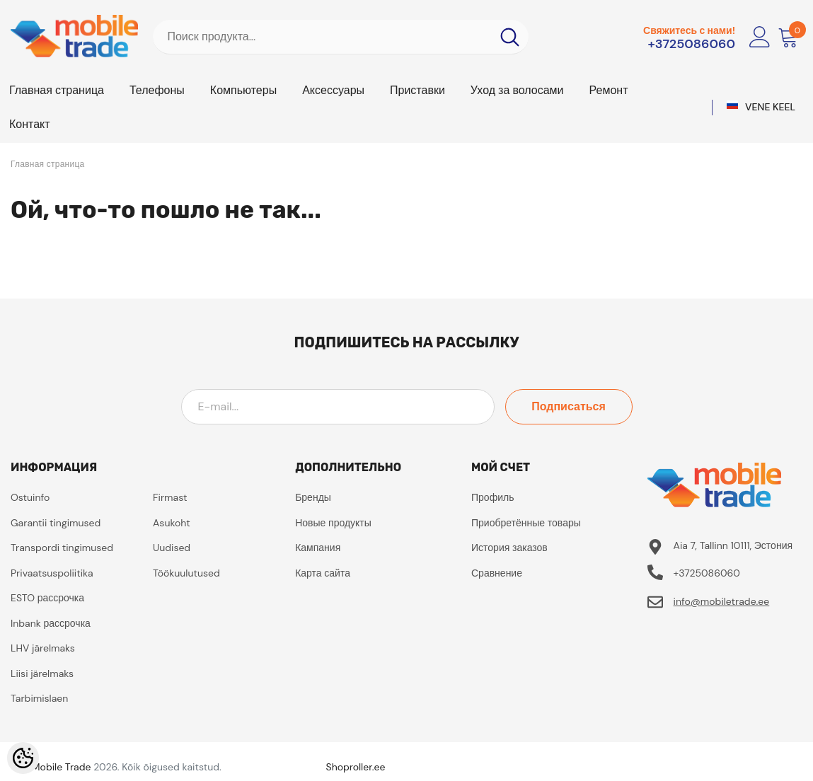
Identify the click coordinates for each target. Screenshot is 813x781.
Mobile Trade (61, 766)
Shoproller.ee (356, 766)
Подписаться (568, 406)
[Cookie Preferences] (23, 758)
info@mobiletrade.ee (722, 601)
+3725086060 (692, 44)
